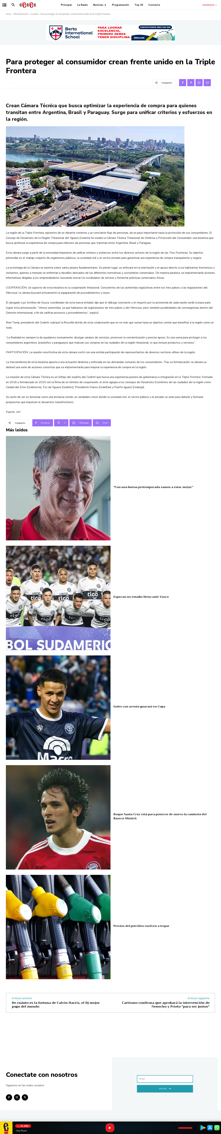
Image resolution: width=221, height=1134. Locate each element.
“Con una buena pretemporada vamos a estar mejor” (153, 487)
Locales (34, 13)
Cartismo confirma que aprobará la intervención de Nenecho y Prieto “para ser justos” (166, 1005)
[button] (13, 5)
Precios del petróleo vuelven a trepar (141, 925)
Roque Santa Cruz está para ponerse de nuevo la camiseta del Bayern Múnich (160, 816)
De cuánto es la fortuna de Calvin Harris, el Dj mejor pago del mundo (56, 1005)
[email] (165, 1079)
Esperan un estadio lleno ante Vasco (141, 596)
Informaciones (21, 13)
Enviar (165, 1088)
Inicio (8, 13)
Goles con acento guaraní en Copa (139, 706)
